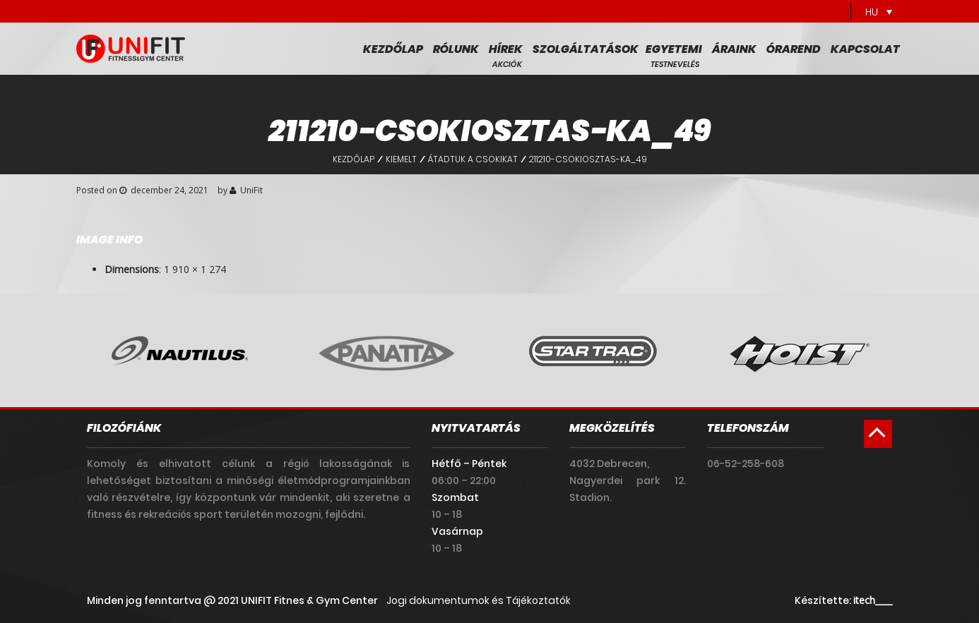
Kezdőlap (393, 49)
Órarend (793, 49)
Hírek (506, 49)
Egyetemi (674, 49)
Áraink (734, 49)
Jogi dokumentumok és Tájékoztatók (478, 600)
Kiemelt (401, 159)
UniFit (251, 190)
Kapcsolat (865, 49)
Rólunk (456, 49)
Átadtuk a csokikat (473, 159)
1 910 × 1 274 (195, 269)
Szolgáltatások (586, 49)
